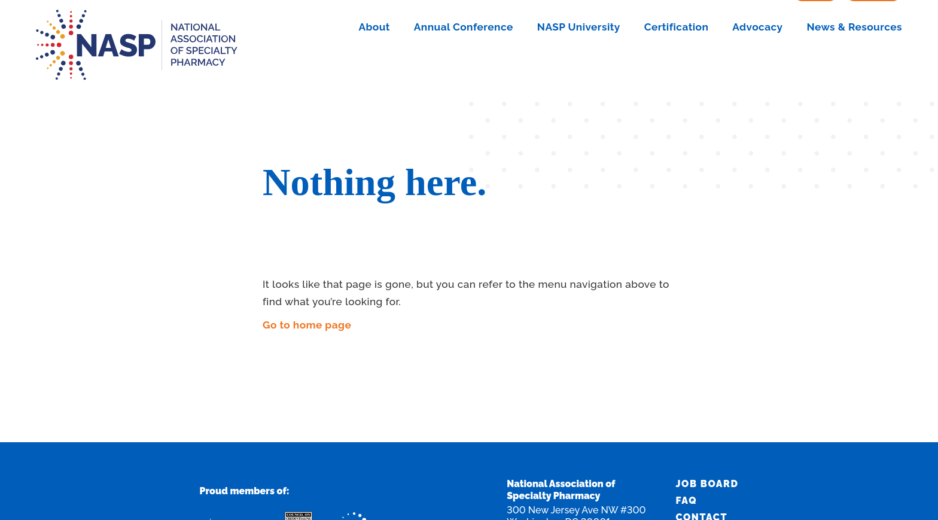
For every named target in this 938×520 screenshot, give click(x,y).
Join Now (873, 28)
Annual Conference (463, 65)
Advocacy (757, 65)
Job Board (707, 483)
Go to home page (307, 325)
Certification (676, 65)
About (373, 65)
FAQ (687, 500)
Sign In (816, 28)
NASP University (578, 65)
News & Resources (855, 65)
